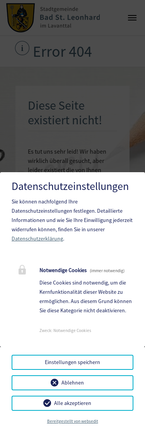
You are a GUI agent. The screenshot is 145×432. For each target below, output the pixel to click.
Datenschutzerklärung (37, 238)
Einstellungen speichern (72, 362)
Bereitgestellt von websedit (72, 421)
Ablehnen (72, 382)
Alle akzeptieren (72, 403)
